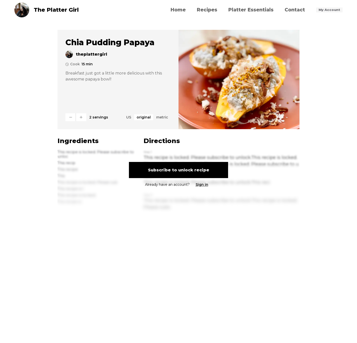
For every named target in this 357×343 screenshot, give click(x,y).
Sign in (202, 184)
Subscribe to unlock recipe (178, 170)
